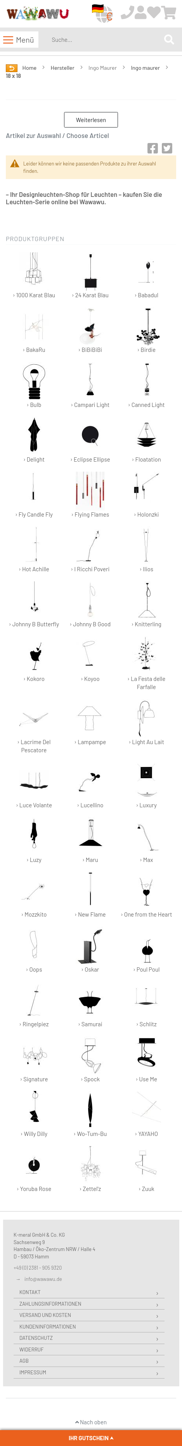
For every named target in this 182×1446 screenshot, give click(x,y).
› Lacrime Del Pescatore (33, 726)
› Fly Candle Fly (34, 495)
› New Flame (90, 895)
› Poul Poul (146, 950)
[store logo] (37, 14)
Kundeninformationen (47, 1327)
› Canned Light (146, 385)
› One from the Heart (146, 895)
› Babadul (146, 275)
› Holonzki (146, 495)
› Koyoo (90, 659)
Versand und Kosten (45, 1315)
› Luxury (146, 785)
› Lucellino (90, 785)
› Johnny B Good (90, 604)
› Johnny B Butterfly (34, 604)
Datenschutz (36, 1338)
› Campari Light (90, 385)
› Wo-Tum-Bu (90, 1114)
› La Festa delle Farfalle (146, 663)
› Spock (90, 1059)
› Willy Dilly (34, 1114)
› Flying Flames (90, 495)
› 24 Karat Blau (90, 275)
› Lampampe (90, 722)
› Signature (34, 1059)
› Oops (34, 950)
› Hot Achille (34, 549)
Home (30, 67)
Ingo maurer (146, 67)
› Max (146, 840)
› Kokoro (34, 659)
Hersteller (63, 67)
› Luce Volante (34, 785)
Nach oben (91, 1421)
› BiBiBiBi (90, 330)
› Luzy (34, 840)
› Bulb (34, 385)
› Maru (90, 840)
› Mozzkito (34, 895)
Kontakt (30, 1292)
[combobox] (106, 39)
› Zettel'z (90, 1169)
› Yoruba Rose (34, 1169)
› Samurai (90, 1004)
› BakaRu (34, 330)
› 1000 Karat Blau (34, 275)
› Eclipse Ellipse (90, 440)
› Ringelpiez (34, 1004)
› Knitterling (146, 604)
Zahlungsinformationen (50, 1304)
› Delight (34, 440)
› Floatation (146, 440)
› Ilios (146, 549)
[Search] (169, 39)
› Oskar (90, 950)
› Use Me (146, 1059)
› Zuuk (146, 1169)
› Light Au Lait (146, 722)
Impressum (32, 1372)
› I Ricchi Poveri (90, 549)
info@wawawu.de (43, 1279)
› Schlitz (146, 1004)
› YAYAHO (146, 1114)
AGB (24, 1361)
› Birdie (146, 330)
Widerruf (31, 1349)
